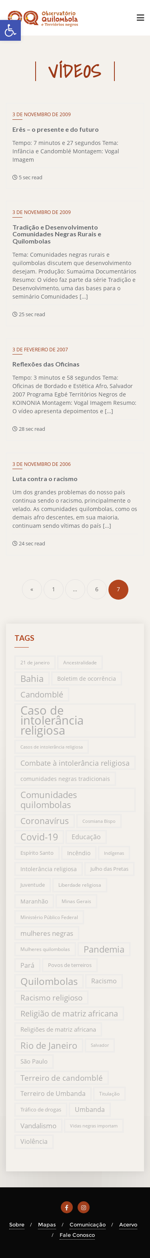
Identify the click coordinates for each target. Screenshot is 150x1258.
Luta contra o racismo (45, 478)
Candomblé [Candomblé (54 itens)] (41, 694)
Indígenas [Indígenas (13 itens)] (114, 853)
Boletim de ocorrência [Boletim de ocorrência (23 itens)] (86, 678)
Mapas (47, 1224)
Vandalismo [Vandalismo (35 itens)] (38, 1125)
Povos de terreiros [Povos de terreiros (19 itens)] (70, 965)
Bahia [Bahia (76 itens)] (32, 678)
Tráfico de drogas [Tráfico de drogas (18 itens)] (40, 1109)
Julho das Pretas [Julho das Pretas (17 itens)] (109, 868)
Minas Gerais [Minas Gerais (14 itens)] (76, 901)
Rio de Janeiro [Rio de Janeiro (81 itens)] (48, 1045)
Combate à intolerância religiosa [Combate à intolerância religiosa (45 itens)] (75, 763)
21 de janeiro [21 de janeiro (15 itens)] (35, 662)
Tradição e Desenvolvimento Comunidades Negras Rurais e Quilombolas (56, 234)
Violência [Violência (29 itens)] (34, 1141)
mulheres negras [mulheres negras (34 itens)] (46, 933)
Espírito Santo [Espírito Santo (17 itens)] (37, 852)
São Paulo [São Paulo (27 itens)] (34, 1061)
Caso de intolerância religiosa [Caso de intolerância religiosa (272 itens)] (52, 720)
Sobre (16, 1224)
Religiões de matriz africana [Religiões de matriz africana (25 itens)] (58, 1029)
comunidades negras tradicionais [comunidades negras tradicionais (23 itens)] (65, 779)
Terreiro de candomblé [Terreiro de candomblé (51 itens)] (61, 1077)
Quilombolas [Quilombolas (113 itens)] (49, 981)
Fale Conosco (77, 1235)
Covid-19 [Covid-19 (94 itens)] (39, 837)
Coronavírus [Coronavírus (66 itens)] (44, 820)
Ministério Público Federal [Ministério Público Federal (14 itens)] (49, 917)
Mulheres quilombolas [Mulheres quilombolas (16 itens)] (45, 949)
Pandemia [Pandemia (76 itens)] (104, 949)
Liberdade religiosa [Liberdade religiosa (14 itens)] (79, 885)
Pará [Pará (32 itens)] (27, 965)
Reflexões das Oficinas (46, 364)
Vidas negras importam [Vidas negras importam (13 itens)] (94, 1126)
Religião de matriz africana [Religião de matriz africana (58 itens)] (69, 1013)
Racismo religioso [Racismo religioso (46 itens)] (51, 997)
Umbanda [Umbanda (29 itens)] (90, 1109)
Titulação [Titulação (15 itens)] (109, 1093)
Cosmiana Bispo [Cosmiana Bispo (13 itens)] (99, 821)
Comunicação (88, 1224)
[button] (10, 30)
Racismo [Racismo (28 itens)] (104, 981)
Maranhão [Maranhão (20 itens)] (34, 901)
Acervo (128, 1224)
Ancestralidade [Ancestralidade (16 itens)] (80, 662)
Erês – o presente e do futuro (55, 129)
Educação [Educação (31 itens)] (86, 836)
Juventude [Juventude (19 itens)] (32, 884)
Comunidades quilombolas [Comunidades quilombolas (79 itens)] (48, 799)
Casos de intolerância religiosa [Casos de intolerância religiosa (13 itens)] (51, 747)
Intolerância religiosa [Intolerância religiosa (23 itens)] (48, 869)
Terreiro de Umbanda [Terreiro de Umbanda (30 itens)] (53, 1093)
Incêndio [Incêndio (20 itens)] (78, 853)
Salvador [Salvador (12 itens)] (100, 1045)
